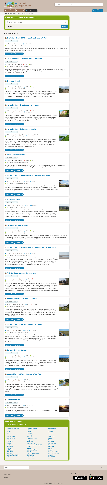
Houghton (29, 440)
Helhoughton (30, 435)
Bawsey (8, 431)
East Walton (10, 451)
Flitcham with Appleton (13, 454)
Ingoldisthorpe (31, 443)
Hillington (29, 436)
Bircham (9, 433)
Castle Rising (10, 441)
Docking (9, 448)
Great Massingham (32, 428)
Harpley (29, 431)
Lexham (29, 446)
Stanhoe (50, 445)
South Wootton (52, 443)
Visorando (6, 13)
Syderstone (51, 446)
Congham (9, 445)
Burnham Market (11, 436)
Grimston (29, 430)
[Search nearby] (65, 22)
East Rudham (10, 450)
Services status (48, 483)
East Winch (9, 453)
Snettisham (51, 441)
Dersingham (10, 446)
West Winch (51, 458)
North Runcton (31, 456)
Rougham (50, 433)
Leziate (29, 448)
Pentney (50, 430)
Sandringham (51, 436)
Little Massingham (32, 450)
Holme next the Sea (32, 438)
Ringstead (50, 431)
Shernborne (51, 440)
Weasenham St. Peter (53, 453)
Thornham (50, 448)
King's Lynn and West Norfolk (34, 445)
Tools (7, 10)
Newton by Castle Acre (33, 453)
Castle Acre (9, 440)
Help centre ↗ (20, 10)
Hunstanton (30, 441)
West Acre (50, 454)
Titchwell (50, 450)
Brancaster (9, 435)
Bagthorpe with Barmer (13, 428)
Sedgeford (50, 438)
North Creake (30, 454)
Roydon (50, 435)
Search (64, 26)
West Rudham (51, 456)
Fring (8, 456)
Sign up (95, 10)
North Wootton (31, 458)
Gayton (8, 458)
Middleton (29, 451)
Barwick (9, 430)
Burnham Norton (11, 438)
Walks (12, 10)
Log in (100, 10)
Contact (6, 477)
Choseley (9, 443)
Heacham (29, 433)
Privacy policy (7, 474)
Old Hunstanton (52, 428)
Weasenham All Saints (53, 451)
